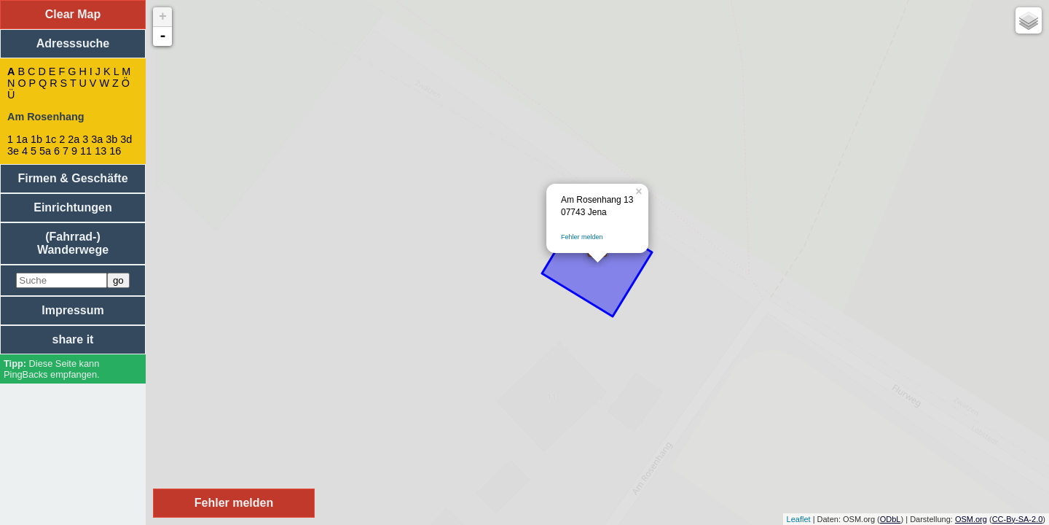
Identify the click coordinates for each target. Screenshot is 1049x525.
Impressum (72, 310)
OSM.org (971, 519)
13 (100, 151)
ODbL (890, 519)
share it (73, 339)
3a (97, 139)
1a (22, 139)
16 (115, 151)
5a (45, 151)
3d (126, 139)
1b (36, 139)
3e (13, 151)
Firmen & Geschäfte (72, 178)
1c (50, 139)
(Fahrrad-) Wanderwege (73, 243)
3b (111, 139)
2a (73, 139)
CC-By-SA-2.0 (1017, 519)
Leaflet (799, 519)
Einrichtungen (73, 207)
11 (86, 151)
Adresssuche (73, 43)
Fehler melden (582, 237)
